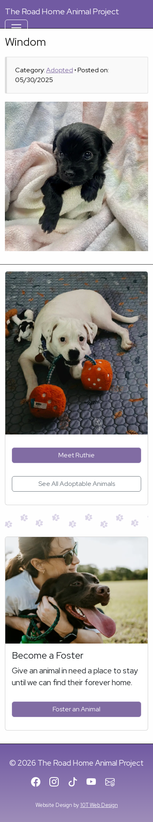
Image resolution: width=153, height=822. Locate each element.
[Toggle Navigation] (16, 28)
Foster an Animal (76, 709)
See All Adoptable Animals (76, 483)
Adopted (59, 70)
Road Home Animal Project (62, 11)
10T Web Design (99, 805)
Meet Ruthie (76, 455)
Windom (25, 41)
